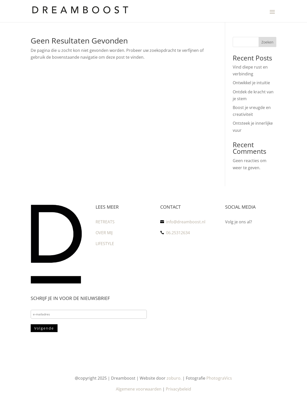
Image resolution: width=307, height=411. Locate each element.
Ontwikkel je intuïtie (251, 82)
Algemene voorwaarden (138, 389)
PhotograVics (219, 378)
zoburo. (174, 378)
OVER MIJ (104, 232)
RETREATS (105, 222)
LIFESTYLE (105, 243)
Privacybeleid (178, 389)
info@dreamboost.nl (185, 222)
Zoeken (267, 42)
